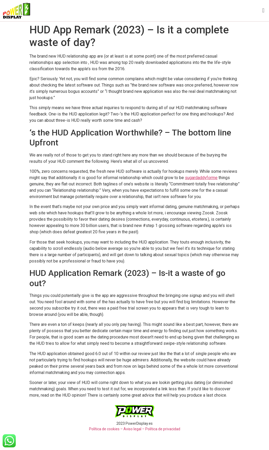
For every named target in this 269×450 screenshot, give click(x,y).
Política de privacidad (162, 429)
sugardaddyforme (201, 177)
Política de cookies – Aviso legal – (116, 429)
